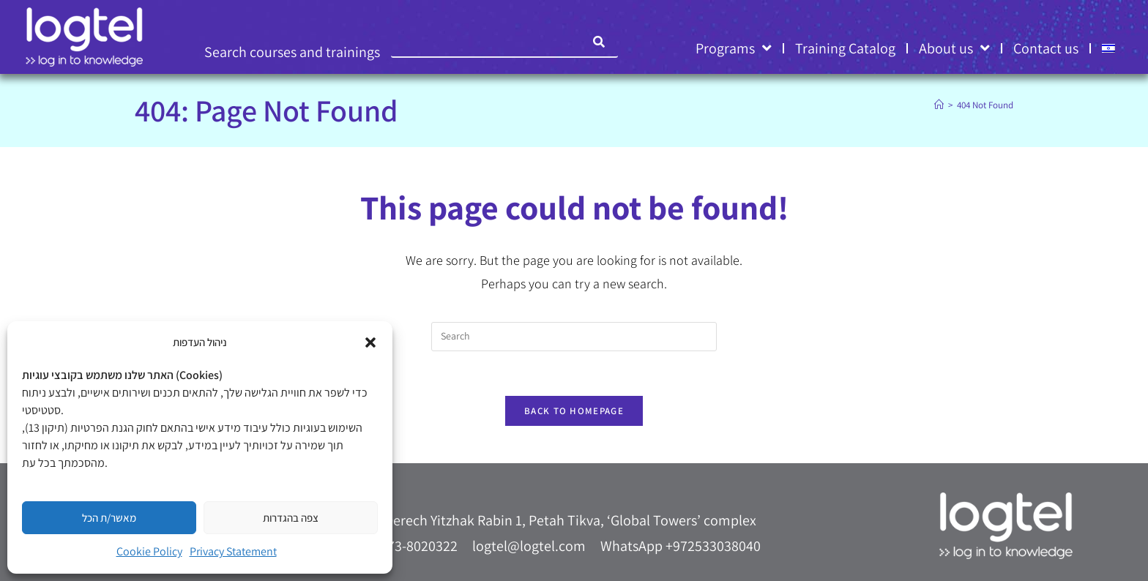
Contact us (1045, 48)
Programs (734, 48)
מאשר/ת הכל (109, 518)
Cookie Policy (149, 551)
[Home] (939, 105)
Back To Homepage (574, 411)
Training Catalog (845, 48)
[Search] (599, 41)
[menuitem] (1108, 48)
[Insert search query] (574, 336)
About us (954, 48)
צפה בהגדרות (290, 518)
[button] (370, 342)
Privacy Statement (233, 551)
